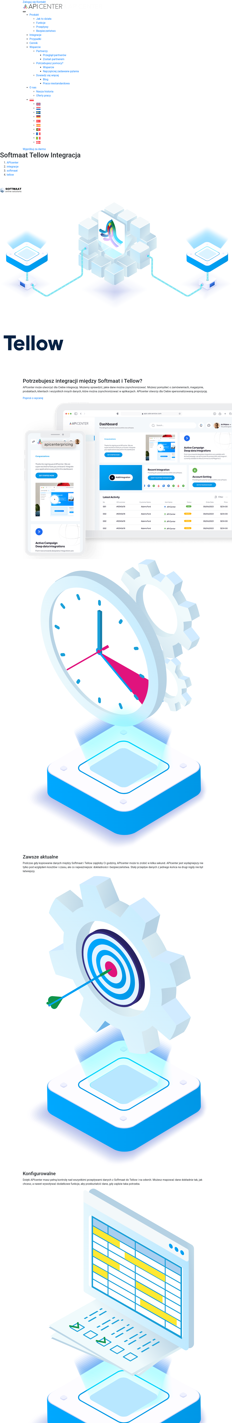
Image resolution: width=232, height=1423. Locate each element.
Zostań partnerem (53, 59)
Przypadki (35, 39)
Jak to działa (43, 18)
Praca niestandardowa (56, 83)
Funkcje (41, 22)
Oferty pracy (43, 95)
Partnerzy (42, 51)
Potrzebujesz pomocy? (49, 63)
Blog (45, 79)
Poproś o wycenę (33, 398)
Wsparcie (35, 47)
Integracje (35, 35)
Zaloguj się (29, 2)
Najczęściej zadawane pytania (61, 71)
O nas (33, 87)
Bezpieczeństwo (46, 30)
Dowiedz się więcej (47, 75)
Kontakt (41, 2)
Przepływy (42, 26)
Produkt (34, 14)
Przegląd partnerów (54, 55)
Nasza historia (44, 91)
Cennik (34, 43)
